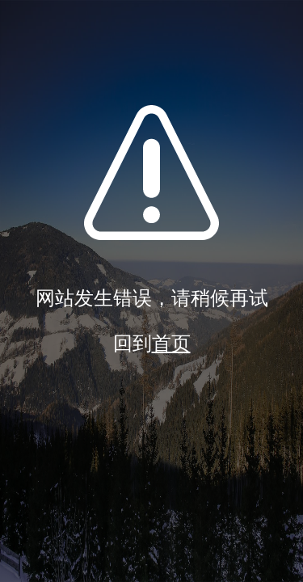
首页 (171, 343)
